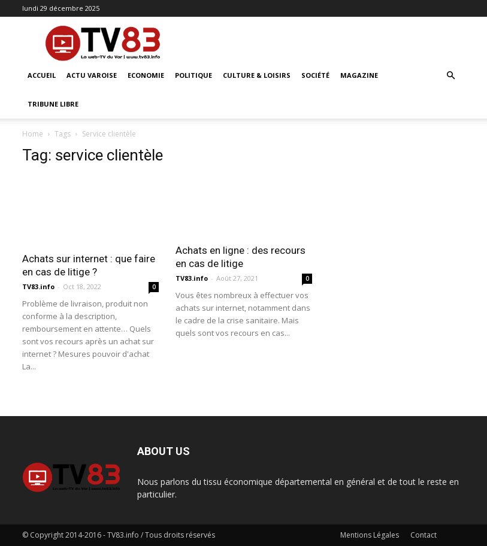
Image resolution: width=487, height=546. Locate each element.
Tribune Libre (53, 103)
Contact (423, 535)
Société (315, 75)
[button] (451, 75)
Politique (193, 75)
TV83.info (38, 286)
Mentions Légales (369, 535)
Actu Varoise (91, 75)
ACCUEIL (42, 75)
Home (32, 134)
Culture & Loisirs (257, 75)
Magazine (359, 75)
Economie (146, 75)
